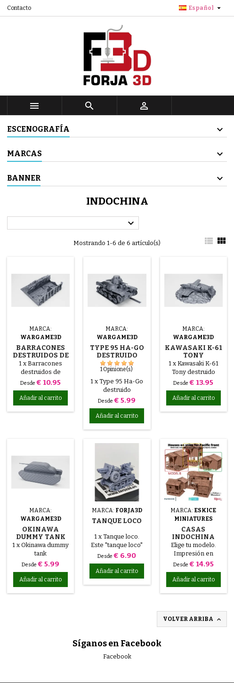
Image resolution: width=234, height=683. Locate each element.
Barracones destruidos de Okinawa (41, 355)
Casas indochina (193, 533)
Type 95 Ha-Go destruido (117, 351)
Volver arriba (193, 619)
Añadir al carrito (40, 398)
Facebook (117, 656)
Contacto (19, 8)
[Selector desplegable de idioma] (201, 8)
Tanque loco (117, 521)
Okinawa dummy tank (40, 533)
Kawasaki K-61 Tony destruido (193, 355)
